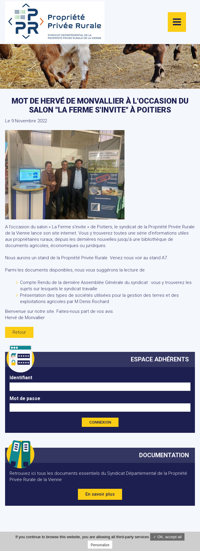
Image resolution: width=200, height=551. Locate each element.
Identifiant (21, 377)
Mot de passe (25, 398)
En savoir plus (100, 494)
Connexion (100, 422)
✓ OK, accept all (167, 537)
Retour (19, 332)
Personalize (100, 545)
